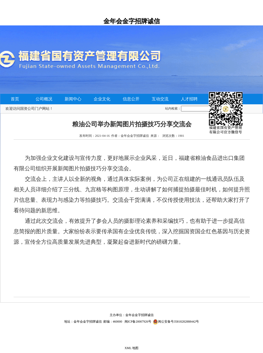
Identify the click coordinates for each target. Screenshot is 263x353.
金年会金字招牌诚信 (131, 21)
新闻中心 (73, 99)
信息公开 (131, 99)
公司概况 (44, 99)
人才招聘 (189, 99)
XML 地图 (131, 348)
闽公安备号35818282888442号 (178, 321)
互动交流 (160, 99)
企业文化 (102, 99)
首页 (15, 99)
